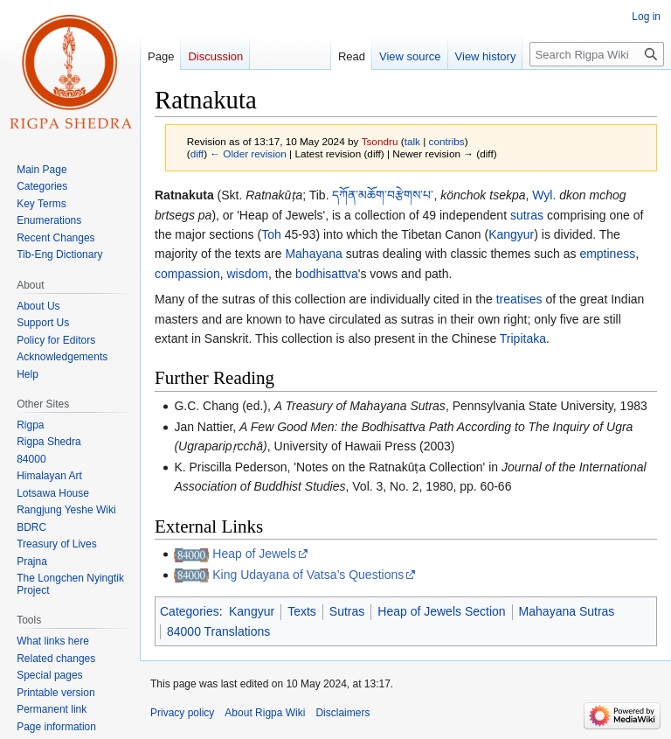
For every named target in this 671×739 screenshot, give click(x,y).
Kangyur (511, 234)
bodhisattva (326, 274)
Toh (271, 234)
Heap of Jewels (254, 554)
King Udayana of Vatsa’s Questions (308, 575)
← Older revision (248, 153)
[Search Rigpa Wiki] (596, 54)
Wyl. (544, 195)
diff (197, 153)
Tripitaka (523, 338)
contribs (447, 141)
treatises (519, 299)
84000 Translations (218, 631)
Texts (301, 611)
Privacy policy (182, 713)
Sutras (346, 611)
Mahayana (313, 254)
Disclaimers (342, 713)
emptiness (607, 254)
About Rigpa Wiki (265, 713)
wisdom (246, 274)
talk (412, 141)
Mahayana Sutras (567, 611)
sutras (526, 215)
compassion (187, 274)
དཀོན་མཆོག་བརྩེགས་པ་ (382, 195)
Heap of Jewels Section (441, 611)
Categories (189, 611)
